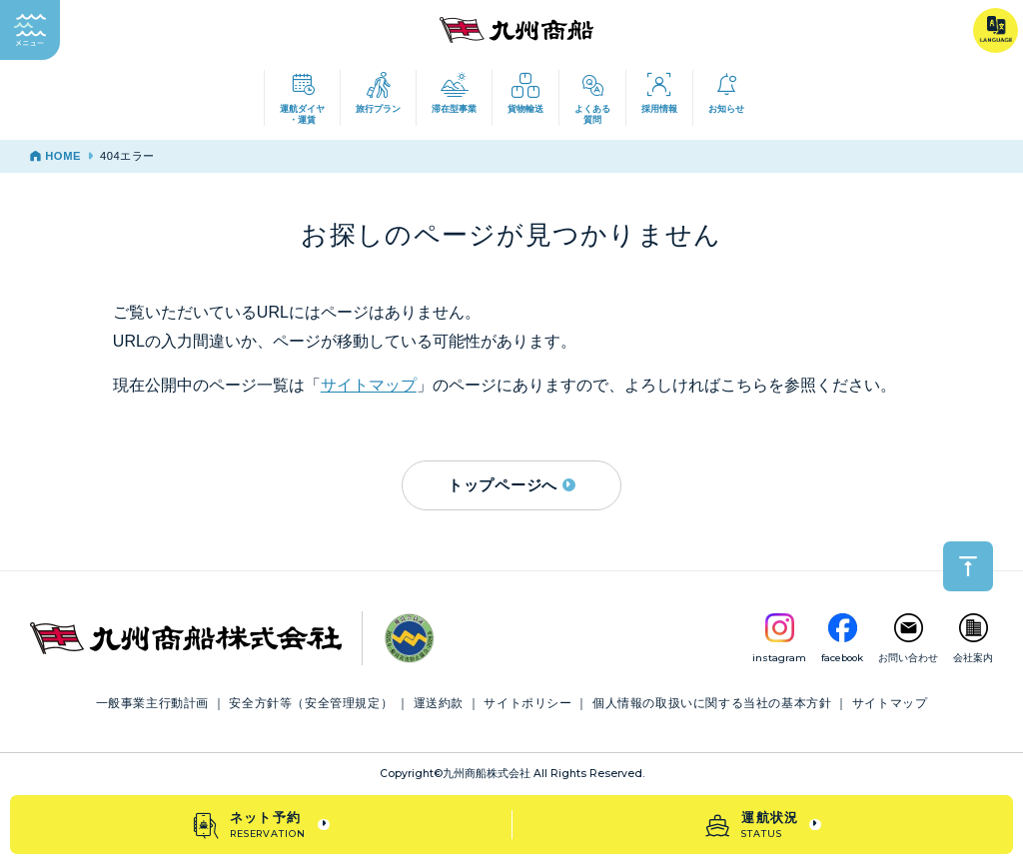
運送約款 (439, 703)
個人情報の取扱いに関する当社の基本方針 (711, 703)
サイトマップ (369, 385)
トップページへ (511, 484)
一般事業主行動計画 (152, 703)
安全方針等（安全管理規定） (311, 703)
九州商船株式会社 (486, 773)
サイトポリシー (527, 703)
